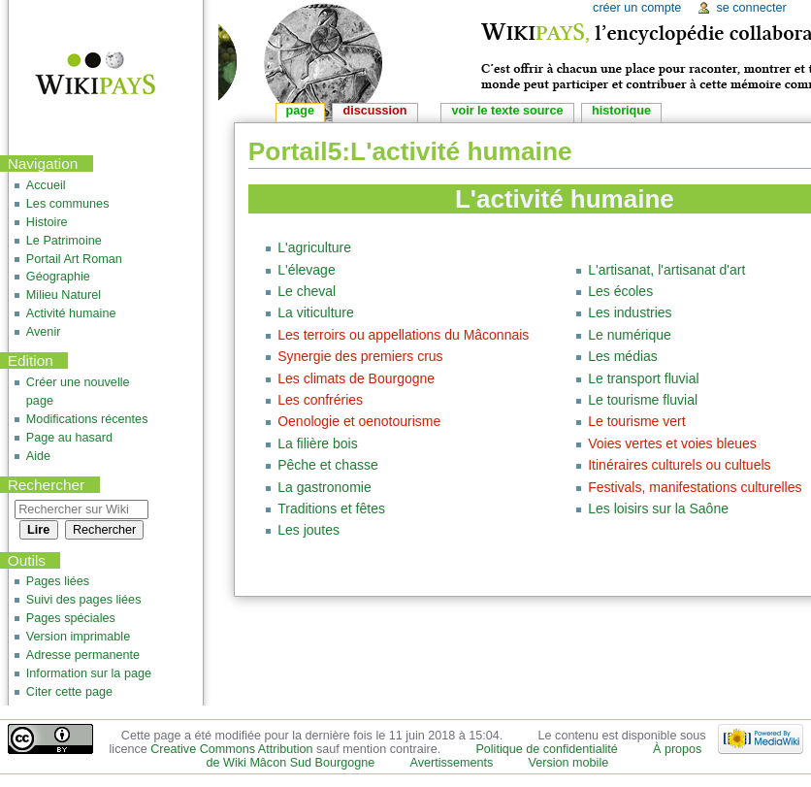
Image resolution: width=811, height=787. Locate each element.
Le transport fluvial (643, 378)
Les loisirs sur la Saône (658, 508)
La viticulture (315, 312)
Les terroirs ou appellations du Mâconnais (403, 335)
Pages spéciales (70, 618)
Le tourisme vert (636, 421)
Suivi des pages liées (84, 600)
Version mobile (569, 763)
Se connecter (751, 8)
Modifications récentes (87, 419)
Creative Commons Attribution (231, 749)
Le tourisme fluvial (642, 400)
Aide (38, 456)
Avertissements (451, 763)
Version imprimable (78, 636)
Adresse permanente (83, 655)
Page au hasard (69, 437)
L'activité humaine (564, 198)
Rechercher (46, 484)
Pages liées (57, 581)
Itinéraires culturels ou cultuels (679, 465)
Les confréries (320, 400)
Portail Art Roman (74, 259)
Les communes (68, 204)
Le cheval (306, 291)
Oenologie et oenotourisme (358, 421)
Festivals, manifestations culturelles (694, 487)
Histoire (47, 222)
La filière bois (317, 443)
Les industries (629, 312)
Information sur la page (88, 673)
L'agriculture (314, 247)
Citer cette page (69, 692)
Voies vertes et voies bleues (672, 443)
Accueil (46, 185)
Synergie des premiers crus (359, 356)
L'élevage (306, 270)
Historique (621, 110)
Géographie (58, 276)
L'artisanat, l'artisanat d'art (666, 270)
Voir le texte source (507, 110)
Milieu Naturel (63, 295)
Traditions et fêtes (331, 508)
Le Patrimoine (64, 240)
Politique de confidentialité (546, 749)
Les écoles (620, 291)
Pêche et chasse (327, 465)
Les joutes (308, 530)
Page (300, 110)
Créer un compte (637, 8)
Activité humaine (71, 313)
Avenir (43, 332)
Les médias (623, 356)
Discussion (375, 110)
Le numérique (629, 335)
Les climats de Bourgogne (356, 378)
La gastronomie (324, 487)
